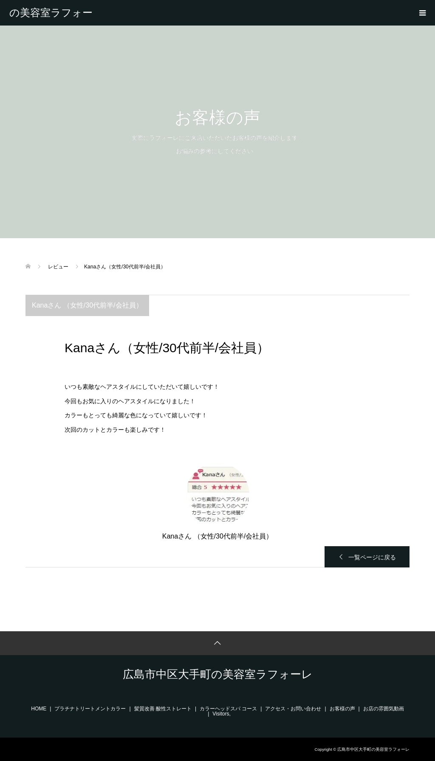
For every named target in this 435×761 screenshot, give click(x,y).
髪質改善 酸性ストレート (163, 709)
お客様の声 (342, 709)
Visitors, (221, 714)
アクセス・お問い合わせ (293, 709)
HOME (38, 709)
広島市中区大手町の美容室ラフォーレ (51, 13)
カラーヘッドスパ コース (228, 709)
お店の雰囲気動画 (383, 709)
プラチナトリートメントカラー (90, 709)
